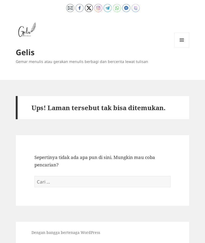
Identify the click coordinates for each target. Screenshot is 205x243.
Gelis (25, 52)
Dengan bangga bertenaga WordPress (65, 232)
